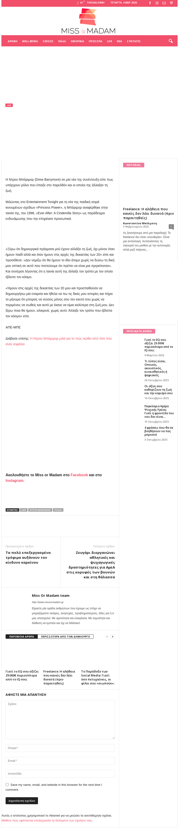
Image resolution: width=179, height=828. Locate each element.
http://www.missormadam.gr (48, 602)
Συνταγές (134, 41)
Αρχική (12, 41)
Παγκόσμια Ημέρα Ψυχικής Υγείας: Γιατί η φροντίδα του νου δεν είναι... (159, 411)
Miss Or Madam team (25, 135)
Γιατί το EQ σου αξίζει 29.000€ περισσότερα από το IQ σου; (22, 675)
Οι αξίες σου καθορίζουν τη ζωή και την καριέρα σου (159, 389)
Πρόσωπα (95, 41)
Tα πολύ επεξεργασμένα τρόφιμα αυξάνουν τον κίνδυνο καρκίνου (28, 557)
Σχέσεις (48, 41)
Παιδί (62, 41)
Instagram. (15, 481)
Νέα (119, 41)
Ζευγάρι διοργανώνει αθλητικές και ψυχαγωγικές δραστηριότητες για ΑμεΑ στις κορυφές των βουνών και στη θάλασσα (90, 564)
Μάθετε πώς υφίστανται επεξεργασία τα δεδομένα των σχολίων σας (47, 820)
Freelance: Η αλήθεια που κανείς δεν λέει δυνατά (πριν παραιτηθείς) (59, 677)
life (24, 509)
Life (109, 41)
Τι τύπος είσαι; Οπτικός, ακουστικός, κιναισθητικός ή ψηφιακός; (156, 368)
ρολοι (58, 509)
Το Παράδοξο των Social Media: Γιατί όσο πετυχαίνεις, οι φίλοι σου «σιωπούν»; (97, 677)
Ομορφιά (77, 41)
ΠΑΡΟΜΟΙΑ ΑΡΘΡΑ (21, 636)
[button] (170, 41)
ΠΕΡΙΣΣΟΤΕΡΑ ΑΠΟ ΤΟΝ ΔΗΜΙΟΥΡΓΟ (65, 636)
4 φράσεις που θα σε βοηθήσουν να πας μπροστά (159, 431)
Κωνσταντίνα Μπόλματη (140, 223)
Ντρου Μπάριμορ (40, 509)
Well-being (30, 41)
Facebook (79, 475)
